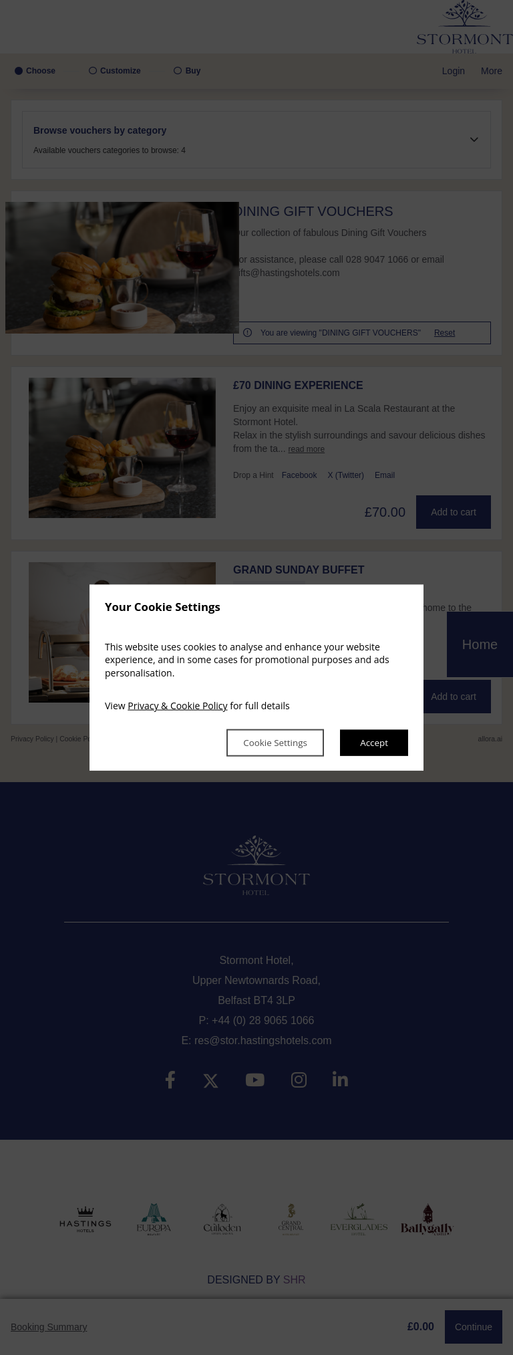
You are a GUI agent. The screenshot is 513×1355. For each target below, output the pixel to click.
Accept (373, 742)
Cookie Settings (269, 742)
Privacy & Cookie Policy (177, 705)
